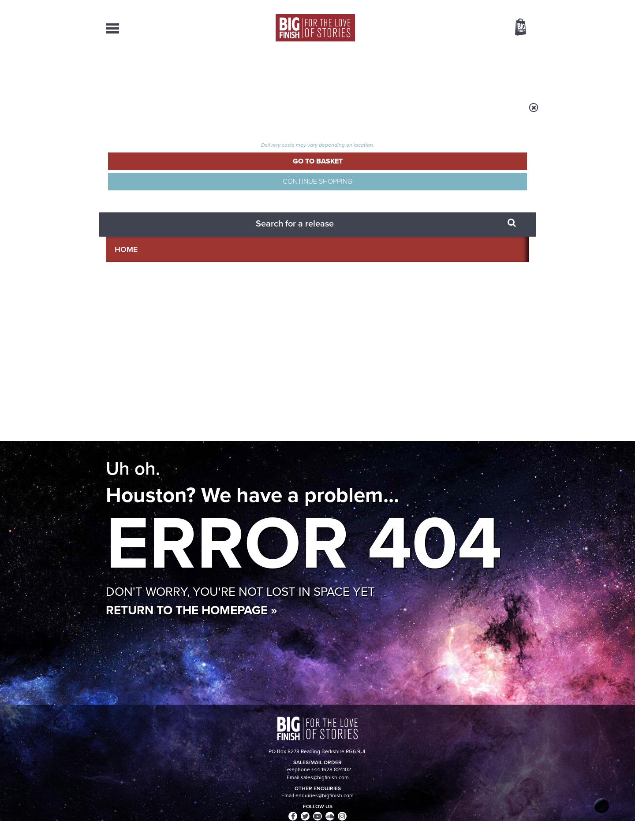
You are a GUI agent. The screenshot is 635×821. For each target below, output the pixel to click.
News (353, 70)
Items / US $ (474, 28)
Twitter (382, 402)
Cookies (255, 798)
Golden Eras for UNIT (450, 591)
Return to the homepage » (191, 270)
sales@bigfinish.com (255, 731)
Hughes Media (151, 808)
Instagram (407, 402)
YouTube (435, 402)
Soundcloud (472, 402)
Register (508, 5)
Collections (225, 70)
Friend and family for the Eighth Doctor (236, 509)
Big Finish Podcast (414, 410)
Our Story (518, 723)
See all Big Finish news (484, 488)
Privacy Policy (124, 441)
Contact (510, 70)
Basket (515, 28)
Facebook (356, 402)
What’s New (297, 70)
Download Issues (509, 739)
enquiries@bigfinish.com (335, 731)
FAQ (524, 731)
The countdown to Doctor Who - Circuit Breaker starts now (243, 604)
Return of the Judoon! (451, 503)
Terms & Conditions (292, 798)
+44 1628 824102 (263, 723)
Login (481, 5)
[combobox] (449, 51)
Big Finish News (147, 487)
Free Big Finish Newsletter (10, 197)
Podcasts (405, 70)
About (459, 70)
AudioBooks (153, 70)
